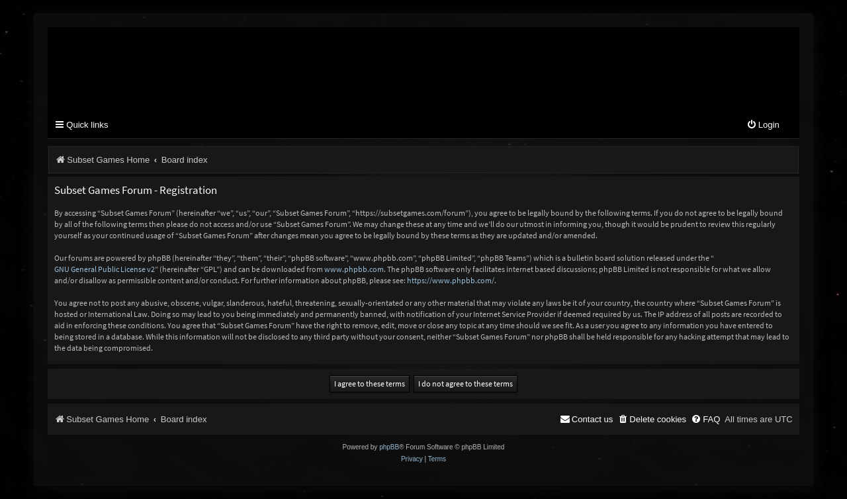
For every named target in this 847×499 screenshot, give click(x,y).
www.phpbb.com (354, 269)
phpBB (389, 447)
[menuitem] (763, 125)
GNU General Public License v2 (104, 269)
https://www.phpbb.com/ (450, 280)
